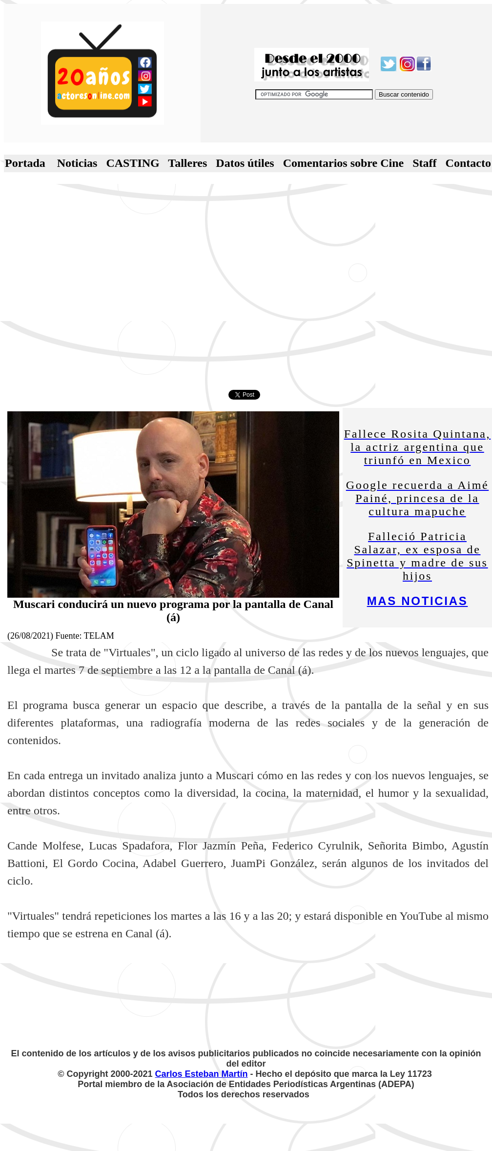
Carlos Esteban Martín (201, 1074)
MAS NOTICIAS (417, 600)
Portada (25, 163)
